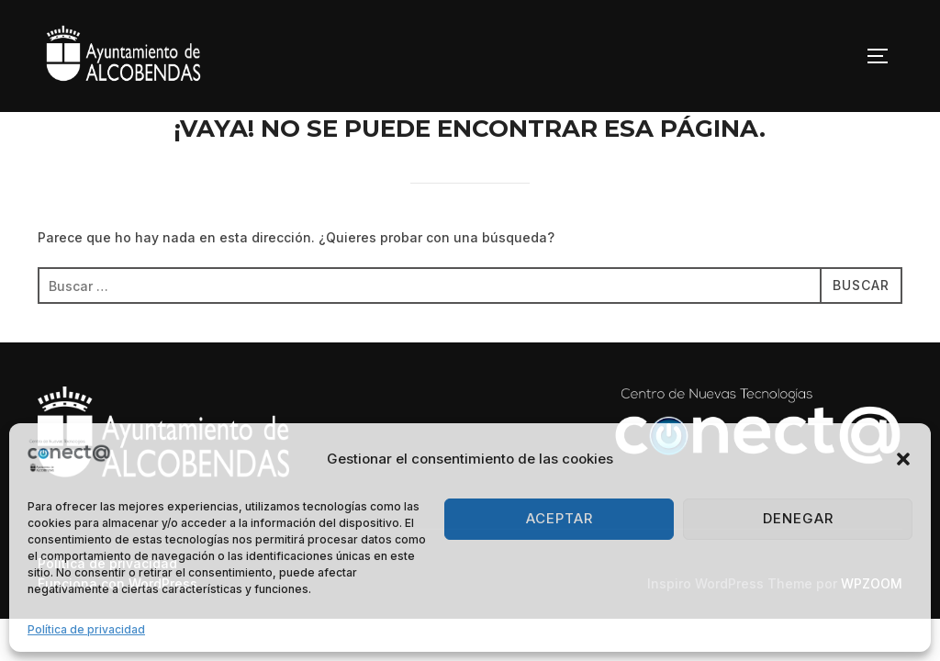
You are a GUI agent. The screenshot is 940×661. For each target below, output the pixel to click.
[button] (903, 459)
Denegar (798, 518)
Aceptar (559, 518)
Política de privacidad (86, 629)
